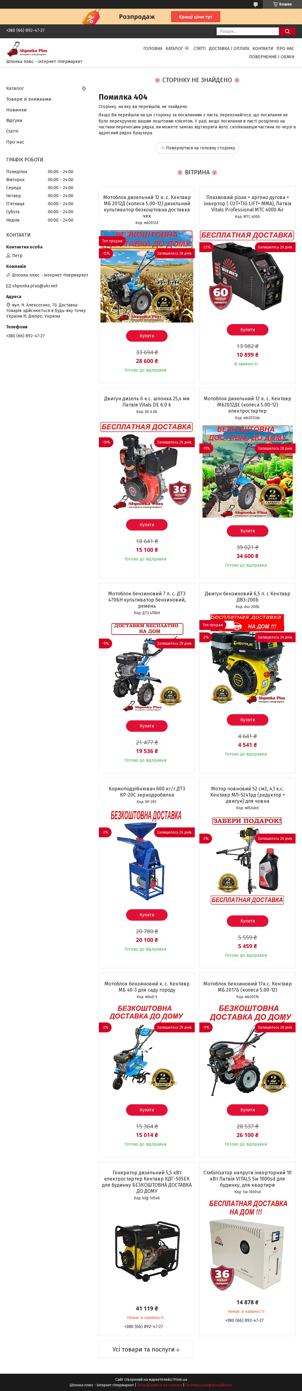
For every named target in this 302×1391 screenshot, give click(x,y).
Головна (152, 48)
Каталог (174, 48)
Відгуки (14, 120)
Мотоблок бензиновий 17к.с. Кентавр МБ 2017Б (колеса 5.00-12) (247, 987)
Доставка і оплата (229, 48)
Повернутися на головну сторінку (200, 148)
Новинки (16, 110)
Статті (200, 48)
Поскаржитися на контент (159, 1385)
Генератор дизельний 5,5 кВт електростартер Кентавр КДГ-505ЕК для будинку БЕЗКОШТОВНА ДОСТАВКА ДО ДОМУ (147, 1182)
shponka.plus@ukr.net (34, 286)
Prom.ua (180, 1379)
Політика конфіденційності (209, 1385)
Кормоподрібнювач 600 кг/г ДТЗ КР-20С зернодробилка (146, 792)
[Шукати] (287, 31)
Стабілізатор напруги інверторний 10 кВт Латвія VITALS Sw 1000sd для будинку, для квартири (247, 1179)
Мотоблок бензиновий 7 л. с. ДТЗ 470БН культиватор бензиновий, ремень (147, 600)
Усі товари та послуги (143, 1349)
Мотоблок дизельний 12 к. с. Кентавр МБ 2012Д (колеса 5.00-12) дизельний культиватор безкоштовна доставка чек (147, 206)
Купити (147, 336)
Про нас (285, 48)
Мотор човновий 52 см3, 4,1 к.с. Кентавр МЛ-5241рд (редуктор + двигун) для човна (247, 795)
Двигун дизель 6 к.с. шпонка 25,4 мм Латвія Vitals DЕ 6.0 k (147, 402)
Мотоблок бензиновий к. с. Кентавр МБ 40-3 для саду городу (147, 987)
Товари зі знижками (28, 99)
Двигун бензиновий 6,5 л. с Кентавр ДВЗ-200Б (247, 597)
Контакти (262, 48)
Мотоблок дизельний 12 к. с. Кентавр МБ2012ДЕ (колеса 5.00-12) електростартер (247, 405)
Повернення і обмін (271, 57)
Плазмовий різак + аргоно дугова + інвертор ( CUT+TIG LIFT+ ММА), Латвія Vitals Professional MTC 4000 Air (248, 203)
